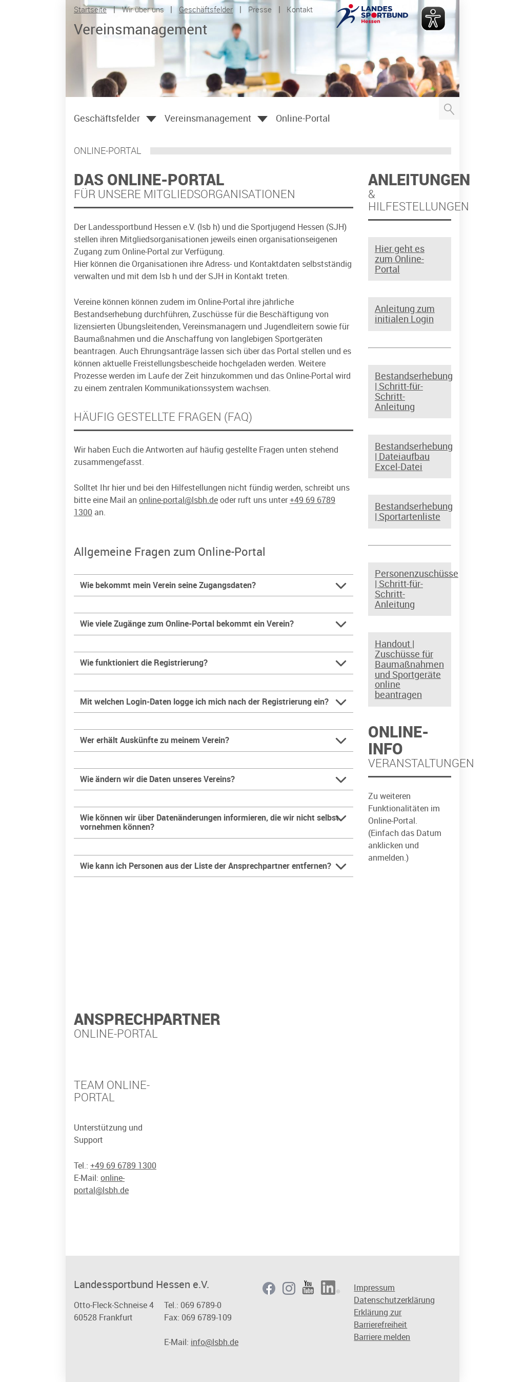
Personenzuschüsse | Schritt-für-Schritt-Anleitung (408, 589)
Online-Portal (303, 118)
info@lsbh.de (214, 1342)
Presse (260, 9)
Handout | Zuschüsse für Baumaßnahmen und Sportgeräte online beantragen (408, 669)
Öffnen (151, 119)
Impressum (374, 1287)
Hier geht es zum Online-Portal (400, 259)
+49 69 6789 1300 (123, 1165)
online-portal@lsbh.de (178, 499)
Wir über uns (143, 9)
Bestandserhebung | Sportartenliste (408, 511)
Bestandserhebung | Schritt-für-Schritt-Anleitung (408, 391)
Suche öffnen (449, 108)
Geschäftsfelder (206, 9)
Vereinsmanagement (208, 118)
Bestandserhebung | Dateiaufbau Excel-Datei (408, 456)
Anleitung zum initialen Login (405, 314)
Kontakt (300, 9)
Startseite (90, 9)
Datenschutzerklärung (394, 1300)
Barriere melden (382, 1336)
